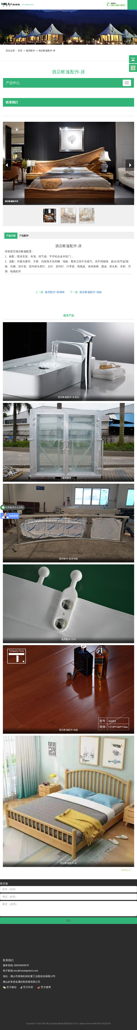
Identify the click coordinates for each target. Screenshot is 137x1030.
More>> (126, 870)
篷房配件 (30, 50)
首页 (20, 50)
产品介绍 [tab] (11, 235)
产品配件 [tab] (24, 235)
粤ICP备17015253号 (102, 1024)
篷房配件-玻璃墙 (55, 292)
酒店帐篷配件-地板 (90, 292)
